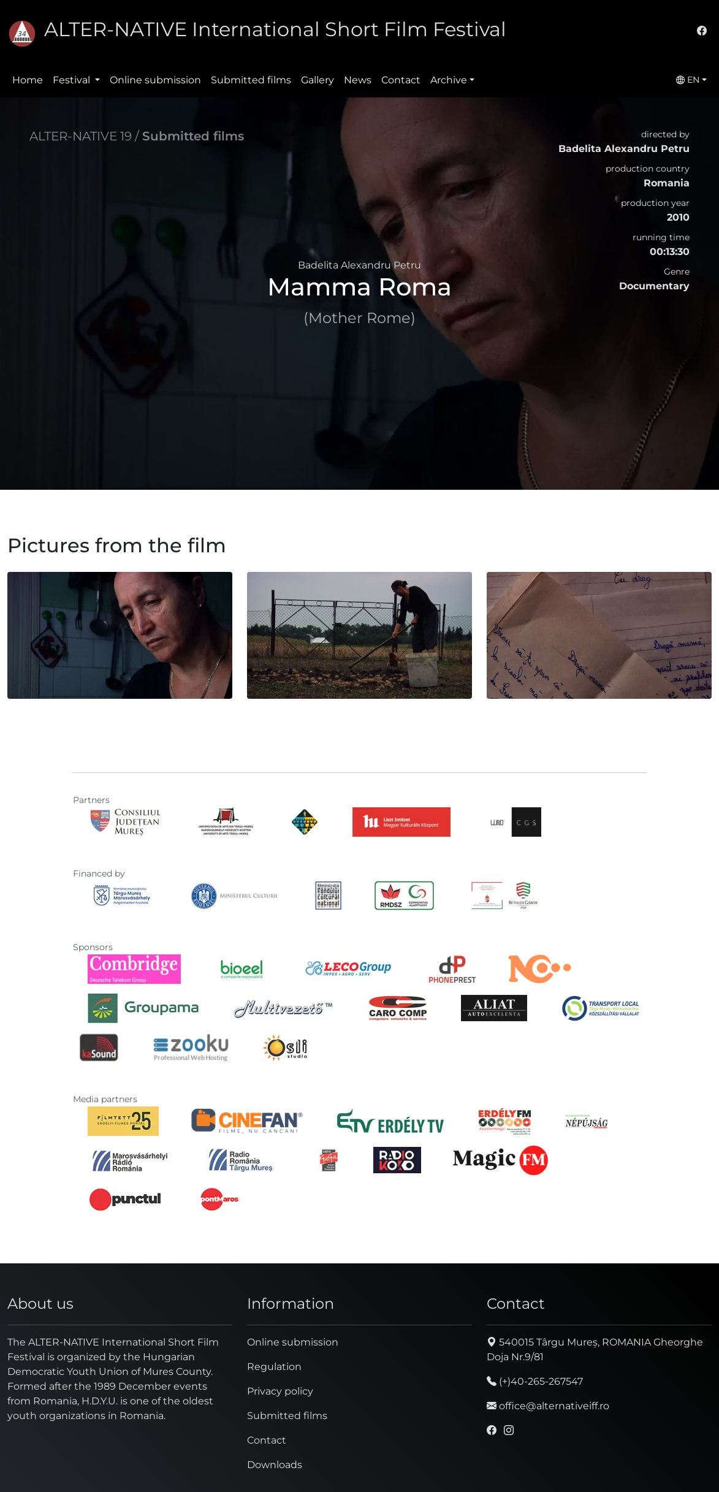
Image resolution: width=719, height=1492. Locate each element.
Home (27, 80)
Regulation (274, 1366)
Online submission (155, 80)
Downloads (274, 1465)
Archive (448, 80)
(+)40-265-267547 (535, 1381)
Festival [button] (73, 80)
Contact (400, 80)
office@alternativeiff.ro (548, 1406)
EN (687, 79)
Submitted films (251, 80)
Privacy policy (280, 1391)
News (357, 80)
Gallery (317, 80)
